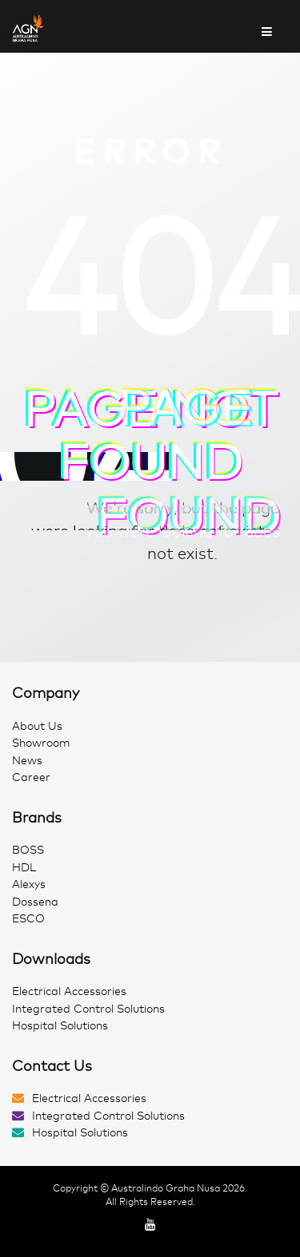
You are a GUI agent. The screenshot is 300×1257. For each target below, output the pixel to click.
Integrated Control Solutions (88, 1009)
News (27, 760)
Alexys (29, 884)
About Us (37, 726)
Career (31, 777)
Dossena (35, 902)
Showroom (41, 743)
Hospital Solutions (60, 1026)
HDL (24, 867)
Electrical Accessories (69, 991)
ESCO (28, 919)
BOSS (28, 850)
